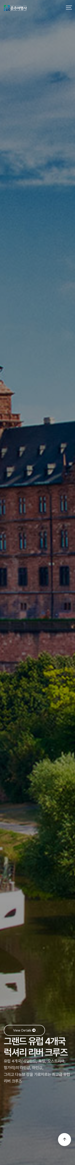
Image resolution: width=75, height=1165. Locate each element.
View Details (24, 1030)
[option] (37, 582)
